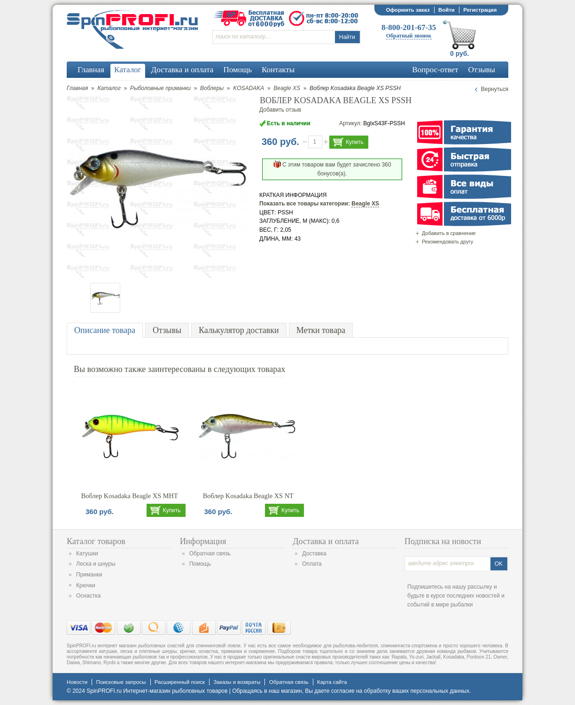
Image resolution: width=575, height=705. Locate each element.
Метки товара (320, 330)
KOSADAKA (248, 88)
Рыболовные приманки (160, 88)
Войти (446, 10)
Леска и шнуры (96, 564)
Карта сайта (332, 682)
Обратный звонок (409, 35)
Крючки (85, 585)
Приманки (89, 574)
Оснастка (88, 595)
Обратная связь (210, 553)
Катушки (87, 553)
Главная (77, 88)
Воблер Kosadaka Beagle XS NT (248, 496)
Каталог (109, 88)
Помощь (200, 564)
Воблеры (212, 88)
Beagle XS (286, 88)
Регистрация (480, 10)
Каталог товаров (96, 541)
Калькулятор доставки (239, 330)
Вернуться (494, 89)
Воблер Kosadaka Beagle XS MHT (129, 496)
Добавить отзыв (280, 109)
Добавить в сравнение (449, 233)
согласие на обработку (361, 691)
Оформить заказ (407, 10)
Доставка (314, 553)
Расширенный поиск (180, 682)
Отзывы (167, 330)
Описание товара (104, 330)
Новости (77, 682)
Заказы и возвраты (236, 682)
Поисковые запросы (121, 682)
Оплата (311, 564)
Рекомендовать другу (447, 241)
